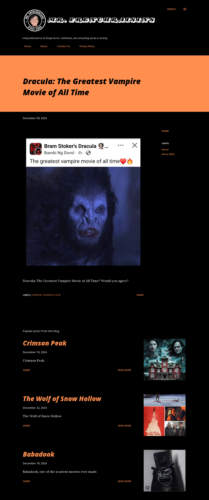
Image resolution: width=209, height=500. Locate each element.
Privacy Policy (85, 46)
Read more (124, 370)
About (42, 46)
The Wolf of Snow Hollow (62, 398)
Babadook (39, 454)
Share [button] (165, 130)
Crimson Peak (45, 342)
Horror (165, 149)
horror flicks (168, 154)
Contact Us (61, 46)
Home (25, 46)
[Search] (171, 9)
